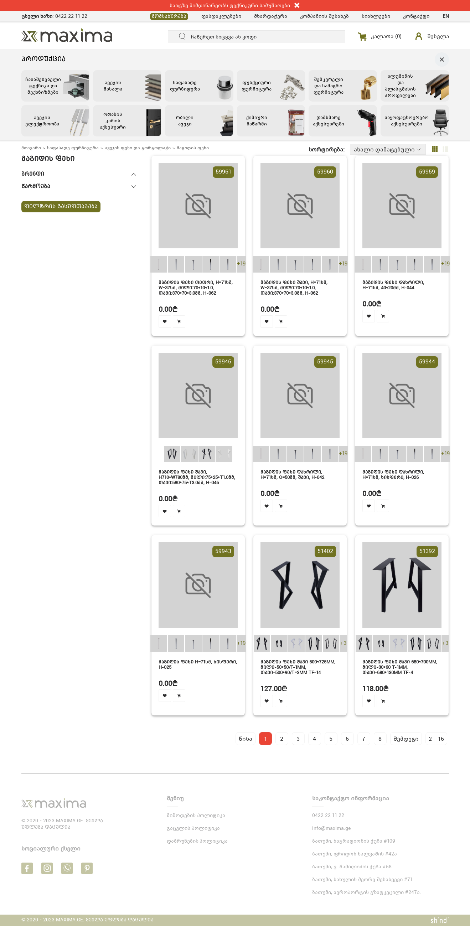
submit (182, 37)
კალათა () (386, 36)
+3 (343, 643)
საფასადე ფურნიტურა (73, 148)
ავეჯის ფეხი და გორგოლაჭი (138, 148)
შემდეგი (406, 738)
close (297, 5)
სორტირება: (327, 149)
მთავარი (31, 148)
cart (179, 321)
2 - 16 (436, 738)
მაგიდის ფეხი (193, 148)
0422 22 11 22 (71, 16)
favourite (165, 321)
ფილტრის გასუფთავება (61, 206)
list (445, 149)
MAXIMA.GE (67, 35)
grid (434, 149)
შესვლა (438, 36)
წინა (245, 738)
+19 (241, 264)
